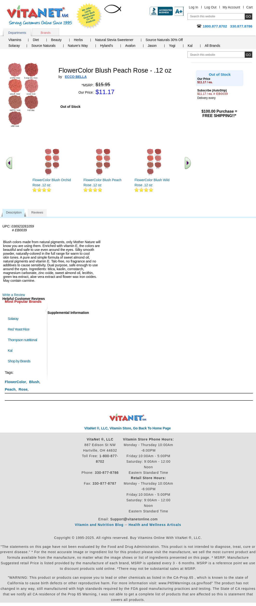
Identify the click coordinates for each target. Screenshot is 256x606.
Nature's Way (78, 46)
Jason (152, 46)
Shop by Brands (20, 361)
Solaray (14, 46)
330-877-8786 (107, 473)
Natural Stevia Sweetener (114, 40)
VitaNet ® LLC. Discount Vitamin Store (128, 417)
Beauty (56, 40)
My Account (231, 7)
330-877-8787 (104, 483)
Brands (46, 32)
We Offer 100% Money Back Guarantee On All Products (89, 16)
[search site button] (248, 55)
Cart (249, 7)
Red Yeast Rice (18, 329)
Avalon (130, 46)
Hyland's (106, 46)
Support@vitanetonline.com (134, 519)
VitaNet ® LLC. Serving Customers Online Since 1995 (39, 15)
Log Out (211, 7)
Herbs (78, 40)
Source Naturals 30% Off (164, 40)
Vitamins (14, 40)
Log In (193, 7)
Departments (17, 32)
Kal (190, 46)
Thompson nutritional (22, 340)
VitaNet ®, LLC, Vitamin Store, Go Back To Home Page (127, 428)
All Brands (212, 46)
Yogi (172, 46)
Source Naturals (43, 46)
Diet (36, 40)
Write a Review (13, 295)
